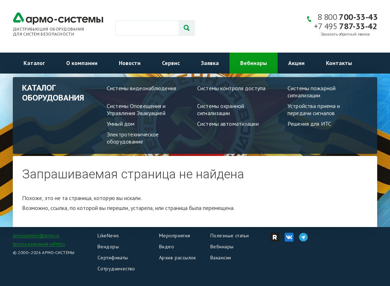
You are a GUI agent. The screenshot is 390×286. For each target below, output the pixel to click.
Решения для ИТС (309, 123)
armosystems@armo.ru (36, 235)
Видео (166, 246)
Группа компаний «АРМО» (39, 244)
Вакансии (220, 257)
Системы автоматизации (228, 123)
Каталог (34, 62)
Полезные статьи (229, 235)
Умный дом (121, 123)
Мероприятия (174, 235)
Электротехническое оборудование (133, 138)
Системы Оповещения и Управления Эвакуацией (136, 109)
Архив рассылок (177, 257)
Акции (296, 62)
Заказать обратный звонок (345, 34)
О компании (82, 62)
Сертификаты (113, 257)
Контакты (339, 62)
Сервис (171, 62)
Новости (130, 62)
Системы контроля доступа (231, 88)
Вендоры (108, 246)
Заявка (210, 62)
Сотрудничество (116, 268)
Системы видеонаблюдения (141, 88)
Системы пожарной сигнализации (312, 92)
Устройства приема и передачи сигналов (314, 109)
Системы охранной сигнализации (220, 109)
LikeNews (108, 235)
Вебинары (253, 62)
